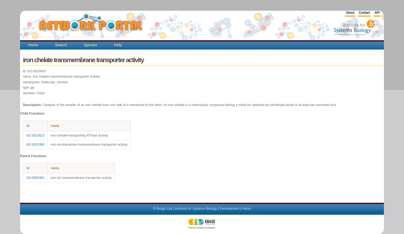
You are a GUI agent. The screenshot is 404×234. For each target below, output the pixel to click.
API (376, 12)
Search (61, 45)
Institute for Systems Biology (196, 208)
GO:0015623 (35, 135)
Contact (364, 12)
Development (229, 208)
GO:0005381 (35, 178)
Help (118, 45)
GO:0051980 (35, 144)
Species (90, 45)
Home (33, 45)
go (32, 87)
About (350, 12)
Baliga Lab (164, 208)
